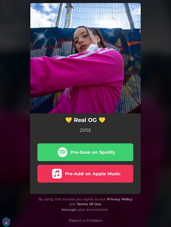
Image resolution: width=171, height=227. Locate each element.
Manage (69, 209)
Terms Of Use (89, 204)
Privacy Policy (119, 199)
